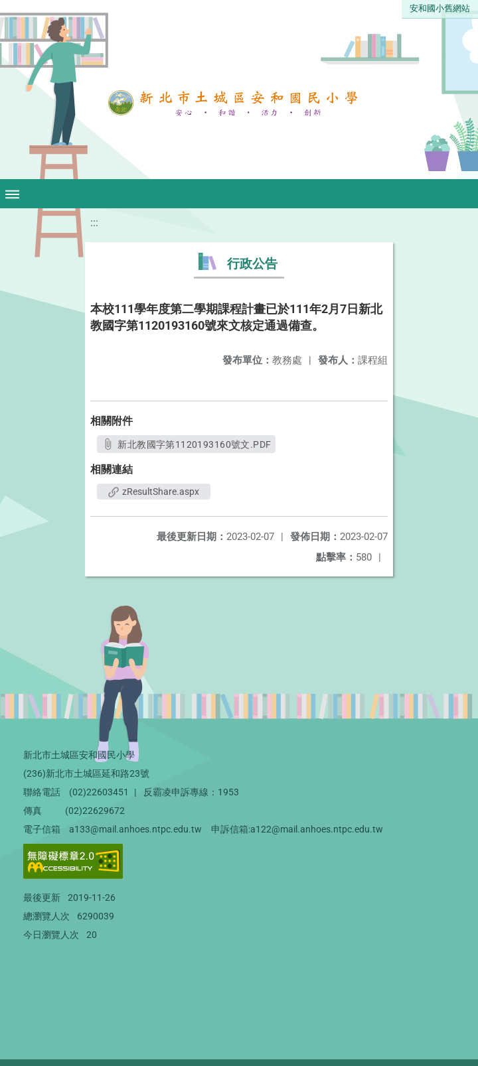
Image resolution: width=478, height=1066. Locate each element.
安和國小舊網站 (440, 8)
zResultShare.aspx (153, 491)
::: (94, 222)
